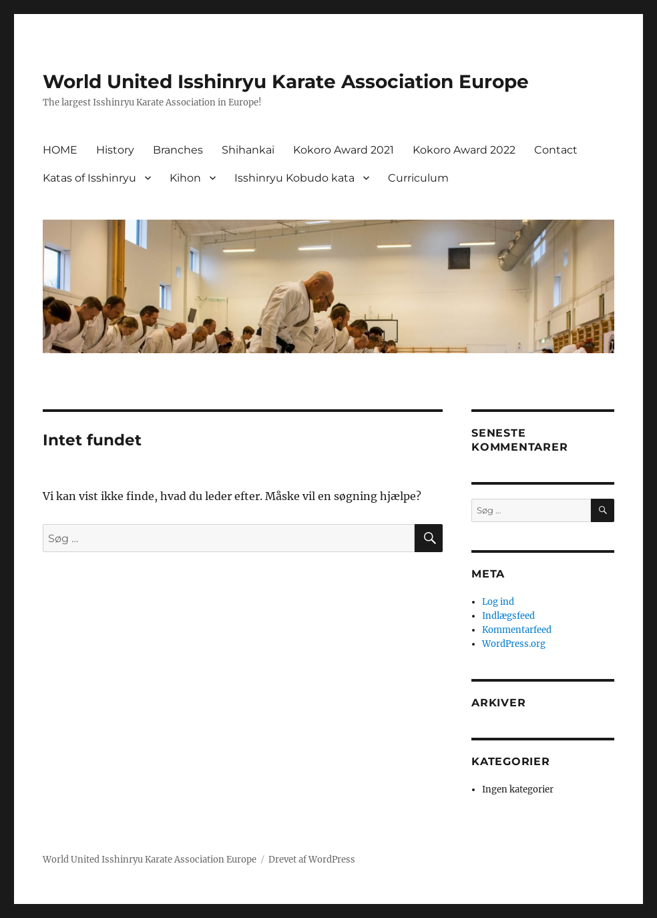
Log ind (498, 602)
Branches (178, 150)
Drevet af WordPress (311, 859)
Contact (556, 150)
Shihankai (248, 150)
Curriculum (418, 178)
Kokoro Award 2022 (464, 150)
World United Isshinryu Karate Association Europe (286, 81)
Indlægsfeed (508, 616)
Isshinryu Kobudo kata (294, 178)
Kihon (185, 178)
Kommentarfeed (517, 630)
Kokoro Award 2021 (343, 150)
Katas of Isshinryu (89, 178)
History (115, 150)
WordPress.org (513, 644)
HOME (60, 150)
